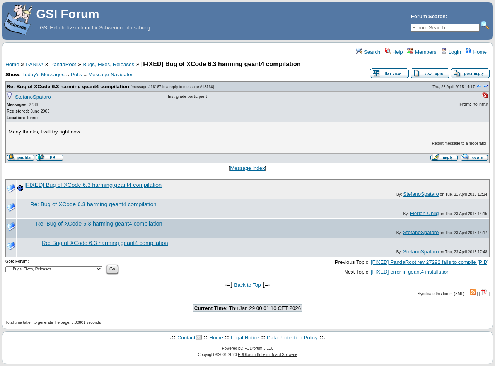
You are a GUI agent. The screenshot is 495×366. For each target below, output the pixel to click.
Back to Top (247, 285)
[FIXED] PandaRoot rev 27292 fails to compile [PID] (430, 262)
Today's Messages (43, 74)
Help (394, 52)
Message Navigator (110, 74)
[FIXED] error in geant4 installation (410, 272)
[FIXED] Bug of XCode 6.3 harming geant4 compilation (93, 185)
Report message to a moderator (459, 143)
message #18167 (146, 87)
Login (451, 52)
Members (421, 52)
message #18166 (198, 87)
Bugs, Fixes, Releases (109, 64)
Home (476, 52)
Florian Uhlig (424, 213)
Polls (76, 74)
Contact (186, 337)
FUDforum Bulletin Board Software (267, 354)
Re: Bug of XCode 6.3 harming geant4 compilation (68, 86)
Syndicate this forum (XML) (441, 294)
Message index (247, 168)
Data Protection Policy (292, 337)
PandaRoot (63, 64)
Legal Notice (244, 337)
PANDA (34, 64)
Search (368, 52)
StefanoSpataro (33, 97)
